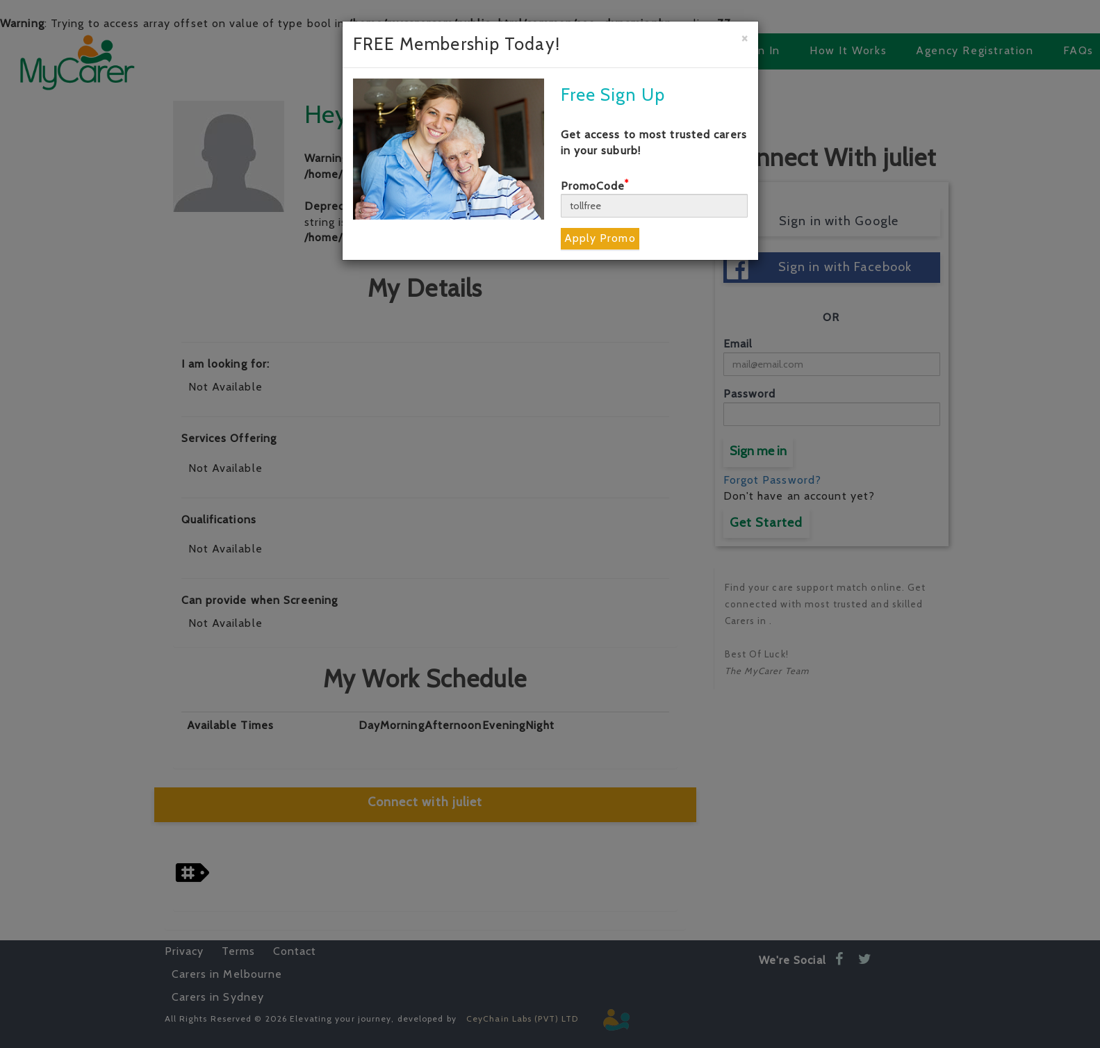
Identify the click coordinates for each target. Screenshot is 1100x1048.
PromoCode (595, 186)
